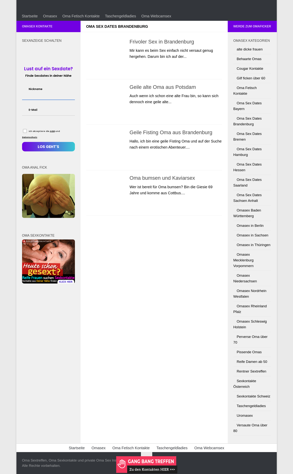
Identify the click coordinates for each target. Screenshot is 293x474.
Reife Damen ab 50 (252, 362)
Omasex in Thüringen (254, 245)
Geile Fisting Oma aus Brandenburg (171, 133)
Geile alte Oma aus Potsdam (163, 87)
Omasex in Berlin (250, 226)
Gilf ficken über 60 (251, 78)
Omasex (50, 16)
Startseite (30, 16)
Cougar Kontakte (250, 68)
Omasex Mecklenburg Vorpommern (243, 260)
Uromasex (245, 415)
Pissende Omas (249, 352)
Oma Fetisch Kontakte (81, 16)
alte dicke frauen (250, 49)
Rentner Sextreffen (251, 371)
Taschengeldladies (120, 16)
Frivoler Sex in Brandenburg (162, 42)
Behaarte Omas (249, 59)
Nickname (35, 89)
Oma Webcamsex (156, 16)
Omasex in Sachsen (252, 235)
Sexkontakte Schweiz (253, 396)
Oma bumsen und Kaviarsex (162, 178)
